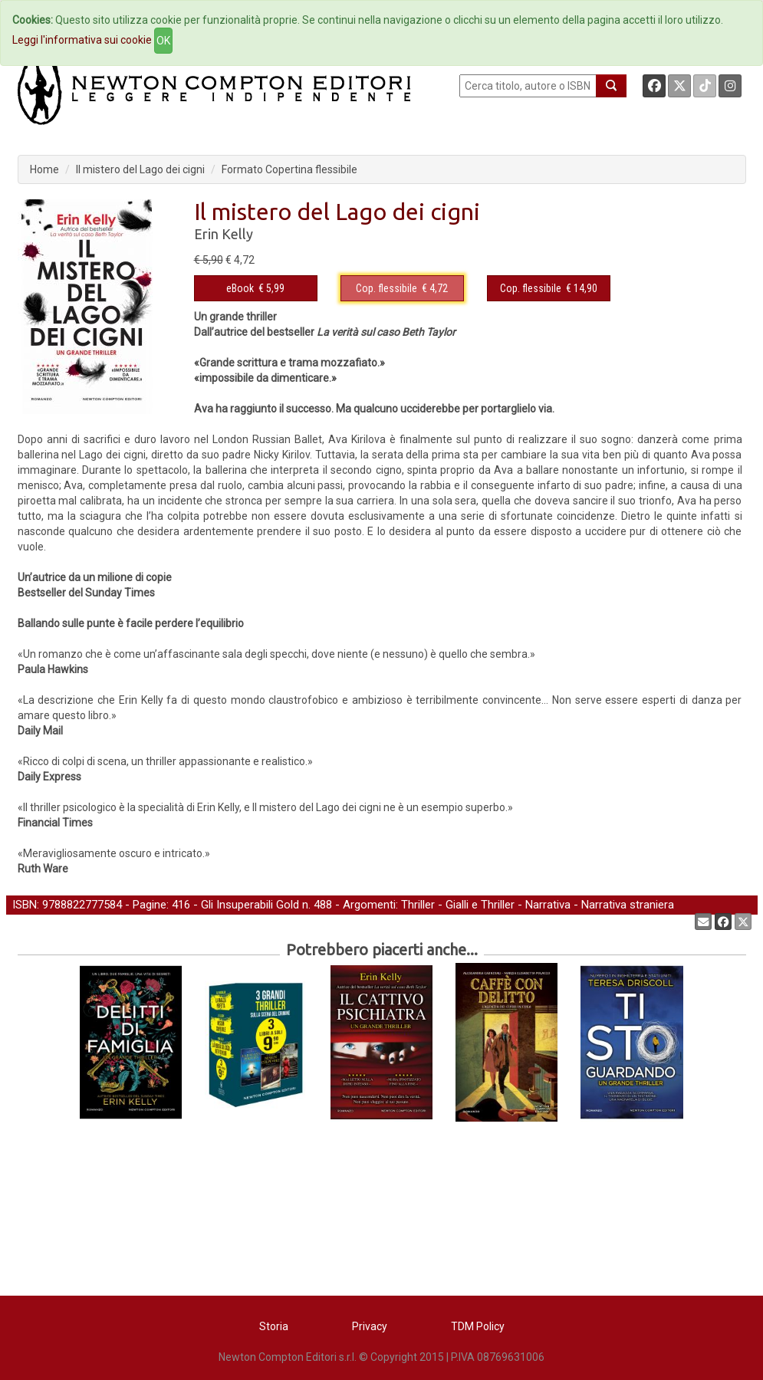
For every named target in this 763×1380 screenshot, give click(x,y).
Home (44, 169)
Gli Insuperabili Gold (250, 905)
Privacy (369, 1326)
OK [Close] (163, 40)
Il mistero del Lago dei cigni (140, 169)
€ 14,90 (548, 288)
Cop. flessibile (386, 288)
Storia (273, 1326)
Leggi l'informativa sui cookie (82, 40)
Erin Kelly (223, 234)
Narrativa (548, 905)
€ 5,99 (255, 288)
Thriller (418, 905)
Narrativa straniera (627, 905)
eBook (240, 288)
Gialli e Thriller (480, 905)
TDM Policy (478, 1326)
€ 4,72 (402, 288)
